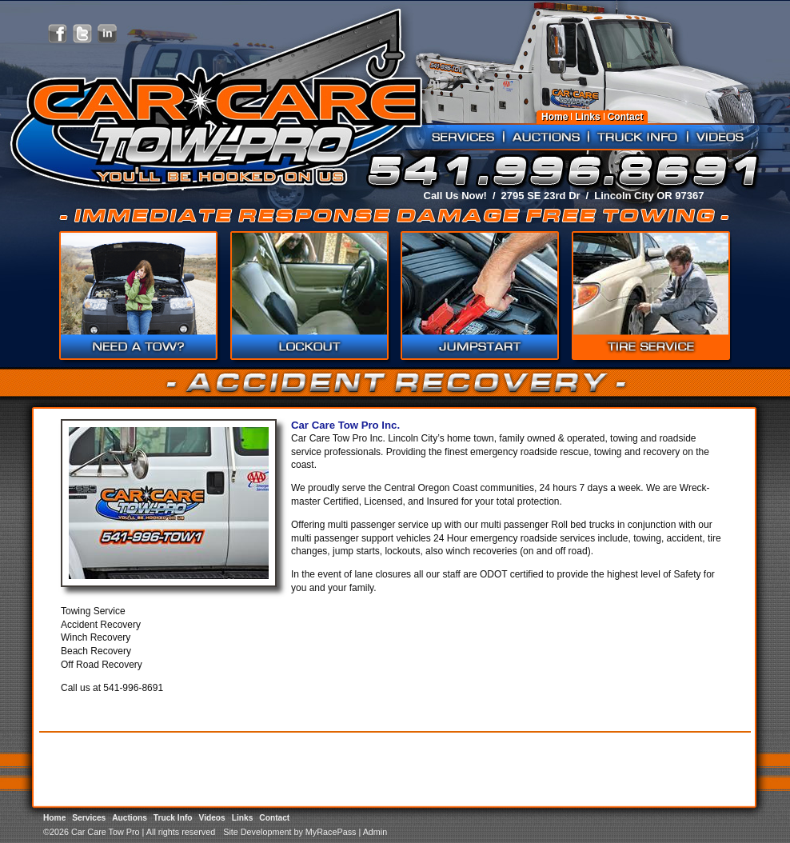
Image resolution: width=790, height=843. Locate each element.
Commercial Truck (479, 297)
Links (587, 116)
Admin (375, 832)
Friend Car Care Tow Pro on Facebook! (57, 33)
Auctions (546, 137)
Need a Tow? (138, 297)
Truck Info (638, 137)
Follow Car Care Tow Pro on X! (82, 33)
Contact (626, 116)
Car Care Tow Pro (214, 128)
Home (554, 116)
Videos (720, 137)
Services (463, 137)
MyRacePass (331, 832)
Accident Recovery (649, 297)
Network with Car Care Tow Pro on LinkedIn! (107, 33)
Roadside (308, 297)
